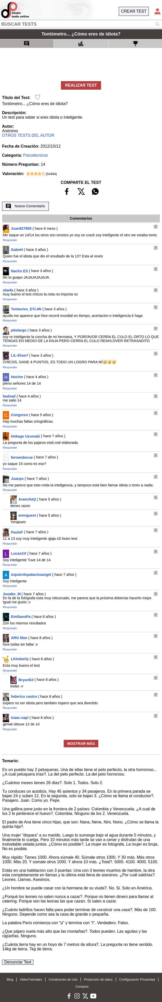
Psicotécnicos (35, 155)
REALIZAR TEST (81, 85)
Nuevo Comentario (25, 206)
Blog (10, 979)
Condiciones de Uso (63, 979)
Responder (10, 240)
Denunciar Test (17, 962)
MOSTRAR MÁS (81, 744)
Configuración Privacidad (137, 979)
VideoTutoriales (31, 979)
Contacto (82, 986)
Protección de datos (98, 979)
